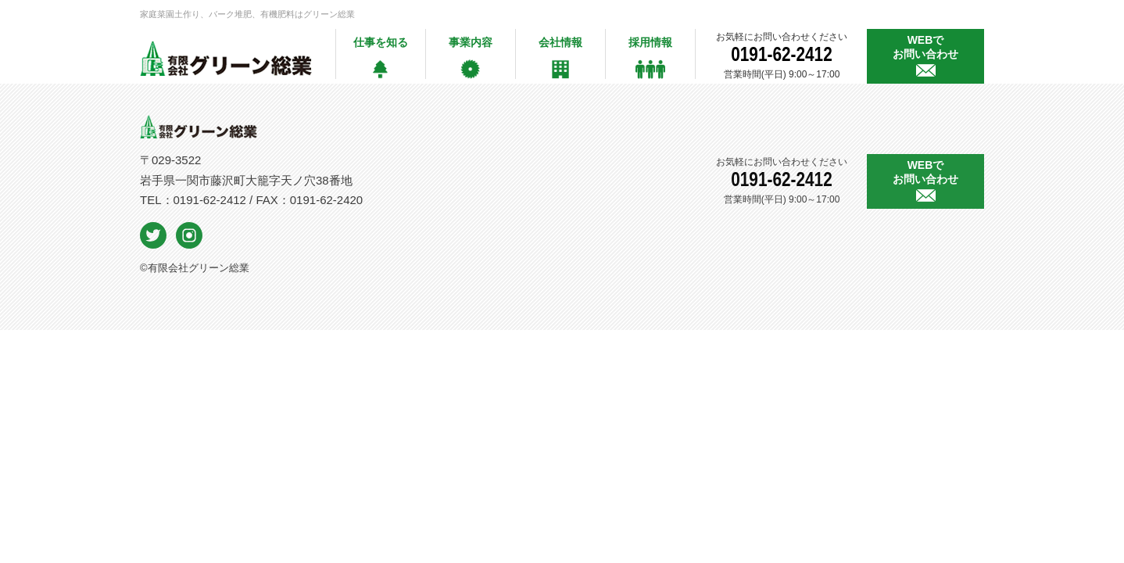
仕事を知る (380, 42)
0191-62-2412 (781, 51)
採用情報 (650, 42)
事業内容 (470, 42)
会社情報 (560, 42)
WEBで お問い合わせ (925, 47)
